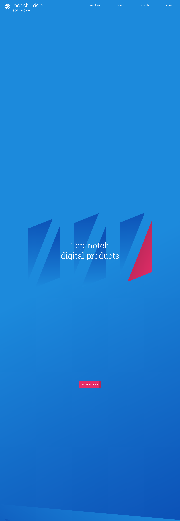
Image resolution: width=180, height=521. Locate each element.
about (120, 5)
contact (170, 5)
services (95, 5)
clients (145, 5)
